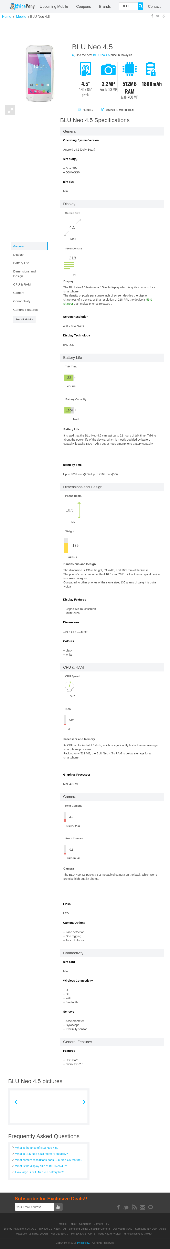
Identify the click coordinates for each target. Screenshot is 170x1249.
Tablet (73, 1223)
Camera (99, 1223)
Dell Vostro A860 (122, 1228)
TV (107, 1223)
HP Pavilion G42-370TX (138, 1233)
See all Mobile (24, 319)
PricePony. (83, 1242)
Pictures (85, 109)
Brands (105, 6)
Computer (85, 1223)
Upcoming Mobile (54, 6)
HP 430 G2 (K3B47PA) (52, 1228)
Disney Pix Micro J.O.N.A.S (20, 1228)
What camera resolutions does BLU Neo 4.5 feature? (48, 1160)
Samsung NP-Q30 (146, 1228)
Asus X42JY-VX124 (109, 1233)
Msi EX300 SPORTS (83, 1233)
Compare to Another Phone (121, 109)
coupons (83, 6)
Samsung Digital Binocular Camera (89, 1228)
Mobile (63, 1223)
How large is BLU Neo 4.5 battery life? (39, 1172)
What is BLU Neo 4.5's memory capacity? (41, 1153)
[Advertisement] (85, 31)
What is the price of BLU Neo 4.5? (37, 1147)
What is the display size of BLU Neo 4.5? (41, 1166)
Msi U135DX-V (59, 1233)
